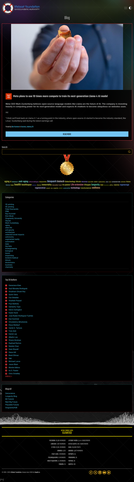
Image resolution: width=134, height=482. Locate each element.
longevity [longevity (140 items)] (95, 184)
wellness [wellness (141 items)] (96, 187)
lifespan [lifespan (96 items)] (87, 185)
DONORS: (59, 450)
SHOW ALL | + (8, 376)
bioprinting (9, 256)
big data (8, 246)
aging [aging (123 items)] (7, 181)
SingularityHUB (11, 408)
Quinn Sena (13, 295)
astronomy (9, 237)
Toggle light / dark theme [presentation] (130, 7)
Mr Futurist (9, 399)
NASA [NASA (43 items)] (101, 185)
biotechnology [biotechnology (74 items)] (70, 182)
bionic (7, 253)
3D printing (9, 204)
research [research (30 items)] (48, 188)
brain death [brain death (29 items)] (90, 182)
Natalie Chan (14, 346)
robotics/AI (30, 126)
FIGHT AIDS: (55, 454)
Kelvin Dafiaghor (15, 310)
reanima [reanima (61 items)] (116, 185)
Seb (10, 358)
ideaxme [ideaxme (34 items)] (39, 185)
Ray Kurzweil (10, 214)
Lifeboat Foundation (16, 472)
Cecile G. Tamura (15, 328)
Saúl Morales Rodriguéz (18, 288)
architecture (10, 232)
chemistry (9, 267)
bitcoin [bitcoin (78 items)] (78, 182)
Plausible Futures (12, 405)
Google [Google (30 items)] (12, 185)
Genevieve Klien (15, 285)
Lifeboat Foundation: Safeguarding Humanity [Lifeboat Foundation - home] (61, 8)
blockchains (10, 262)
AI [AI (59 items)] (10, 182)
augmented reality (12, 239)
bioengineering (11, 248)
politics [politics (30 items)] (111, 185)
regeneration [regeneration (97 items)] (40, 188)
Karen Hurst (13, 313)
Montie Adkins (14, 367)
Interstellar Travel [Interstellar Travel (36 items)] (57, 185)
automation (9, 242)
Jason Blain (13, 364)
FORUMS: (61, 464)
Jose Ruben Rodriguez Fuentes (21, 316)
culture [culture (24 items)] (107, 182)
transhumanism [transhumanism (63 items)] (86, 188)
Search (129, 151)
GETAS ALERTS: (72, 444)
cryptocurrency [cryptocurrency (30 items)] (101, 182)
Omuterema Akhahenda (18, 322)
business (8, 265)
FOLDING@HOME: (53, 457)
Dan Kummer (15, 126)
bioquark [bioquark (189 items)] (51, 181)
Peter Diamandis (11, 209)
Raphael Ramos (15, 343)
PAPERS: (70, 461)
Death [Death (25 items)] (110, 182)
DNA (7, 211)
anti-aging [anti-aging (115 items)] (23, 181)
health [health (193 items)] (17, 184)
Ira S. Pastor (13, 370)
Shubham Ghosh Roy (17, 291)
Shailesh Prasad (15, 301)
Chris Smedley (14, 374)
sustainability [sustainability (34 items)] (66, 188)
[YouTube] (104, 472)
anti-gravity (9, 230)
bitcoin (8, 260)
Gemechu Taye (14, 307)
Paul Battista (14, 304)
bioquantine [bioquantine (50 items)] (43, 182)
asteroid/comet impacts (14, 235)
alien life (8, 228)
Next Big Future (11, 402)
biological (9, 251)
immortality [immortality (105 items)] (47, 184)
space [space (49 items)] (61, 188)
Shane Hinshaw (15, 340)
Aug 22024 (8, 96)
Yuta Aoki (12, 331)
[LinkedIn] (100, 472)
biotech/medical (11, 258)
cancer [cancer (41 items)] (96, 182)
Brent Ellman (14, 355)
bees (7, 244)
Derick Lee (13, 334)
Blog (67, 18)
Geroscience (10, 393)
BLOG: (70, 447)
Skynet (8, 221)
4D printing (9, 207)
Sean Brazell (13, 349)
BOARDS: (70, 450)
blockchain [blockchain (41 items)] (84, 182)
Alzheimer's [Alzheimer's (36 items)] (15, 182)
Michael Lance (14, 361)
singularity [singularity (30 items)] (55, 188)
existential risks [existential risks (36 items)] (116, 182)
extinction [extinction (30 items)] (123, 182)
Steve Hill (12, 352)
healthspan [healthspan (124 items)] (26, 184)
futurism (23, 126)
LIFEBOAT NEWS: (73, 440)
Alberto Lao (13, 337)
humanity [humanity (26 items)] (34, 185)
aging (7, 225)
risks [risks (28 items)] (52, 188)
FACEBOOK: (52, 440)
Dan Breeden (14, 298)
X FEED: (53, 447)
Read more (67, 134)
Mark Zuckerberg (12, 223)
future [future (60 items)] (128, 182)
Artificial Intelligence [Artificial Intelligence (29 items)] (34, 182)
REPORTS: (71, 454)
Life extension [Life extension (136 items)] (77, 184)
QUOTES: (70, 464)
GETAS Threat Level (67, 432)
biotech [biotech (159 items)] (60, 181)
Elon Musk (9, 216)
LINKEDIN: (53, 444)
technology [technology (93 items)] (75, 188)
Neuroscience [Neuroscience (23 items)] (106, 185)
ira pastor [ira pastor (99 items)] (66, 185)
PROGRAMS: (71, 457)
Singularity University (13, 218)
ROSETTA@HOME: (52, 461)
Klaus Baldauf (14, 325)
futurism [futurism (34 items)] (8, 185)
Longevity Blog (11, 396)
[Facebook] (91, 472)
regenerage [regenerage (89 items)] (124, 185)
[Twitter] (95, 472)
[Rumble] (109, 472)
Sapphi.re (37, 472)
